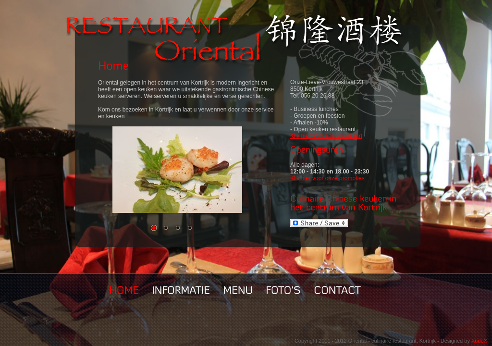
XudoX (479, 341)
